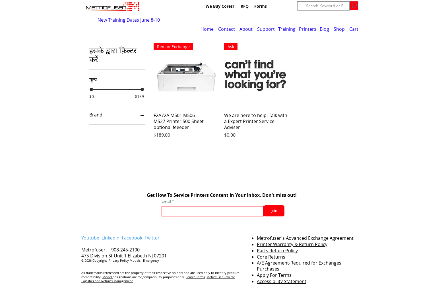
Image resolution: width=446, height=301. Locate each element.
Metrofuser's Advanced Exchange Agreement (305, 238)
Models (136, 260)
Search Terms (195, 277)
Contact (226, 29)
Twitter (152, 238)
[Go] (354, 5)
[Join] (274, 210)
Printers (307, 29)
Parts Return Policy (277, 250)
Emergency (151, 260)
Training (287, 29)
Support (266, 29)
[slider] (91, 89)
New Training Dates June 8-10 (129, 20)
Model (107, 277)
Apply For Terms (274, 275)
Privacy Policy (119, 260)
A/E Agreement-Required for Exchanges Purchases (299, 266)
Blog (324, 29)
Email (167, 201)
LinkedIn (110, 238)
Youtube (90, 238)
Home (207, 29)
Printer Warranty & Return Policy (292, 244)
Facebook (132, 238)
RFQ (245, 6)
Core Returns (271, 257)
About (246, 29)
